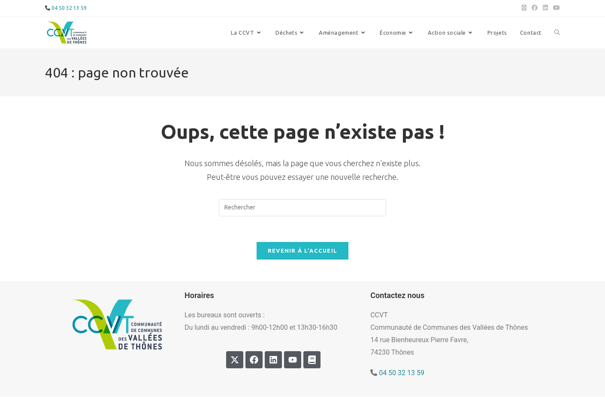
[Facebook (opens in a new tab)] (534, 8)
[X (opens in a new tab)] (524, 8)
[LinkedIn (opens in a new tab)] (545, 8)
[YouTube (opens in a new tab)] (555, 8)
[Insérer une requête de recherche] (302, 207)
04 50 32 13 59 (69, 8)
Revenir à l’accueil (303, 251)
